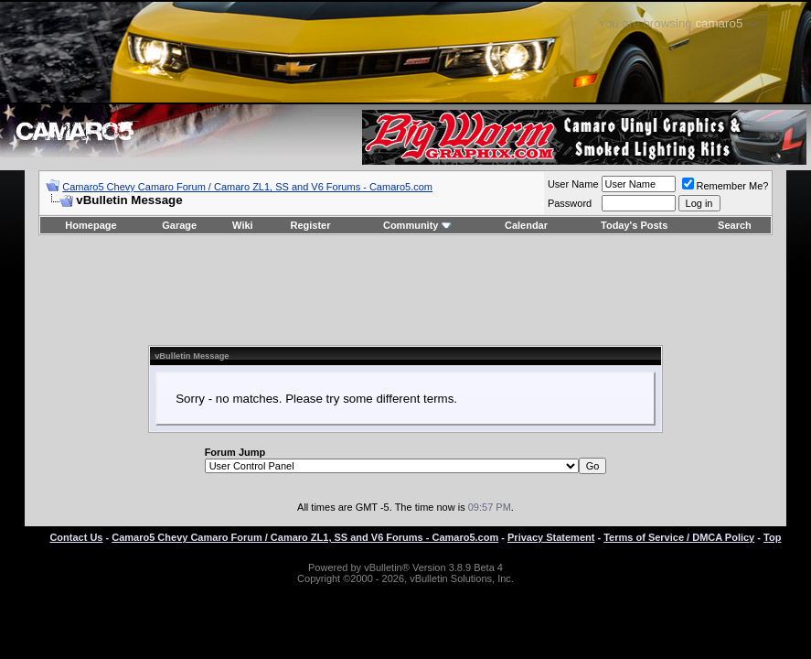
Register (310, 225)
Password (570, 203)
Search (735, 225)
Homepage (90, 225)
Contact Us (75, 537)
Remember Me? (725, 185)
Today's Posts (634, 225)
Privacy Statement (550, 537)
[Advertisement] (405, 290)
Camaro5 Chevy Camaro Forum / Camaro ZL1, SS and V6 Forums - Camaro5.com (247, 186)
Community (417, 225)
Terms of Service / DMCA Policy (678, 537)
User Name (573, 183)
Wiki (242, 225)
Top (772, 537)
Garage (179, 225)
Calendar (526, 225)
